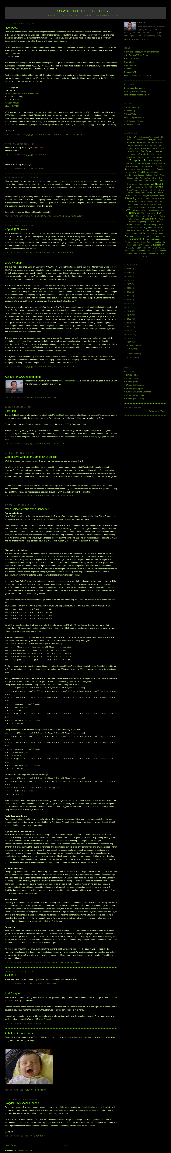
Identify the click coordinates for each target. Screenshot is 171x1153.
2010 (129, 327)
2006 (129, 342)
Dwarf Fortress (149, 169)
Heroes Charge (132, 190)
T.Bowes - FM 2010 (132, 107)
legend (143, 201)
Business (156, 148)
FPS (146, 181)
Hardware (158, 186)
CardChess (158, 151)
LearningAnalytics (133, 201)
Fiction (156, 175)
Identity (149, 193)
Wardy (155, 248)
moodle (143, 207)
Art (149, 143)
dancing (154, 163)
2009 (129, 330)
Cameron (130, 151)
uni (134, 245)
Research (131, 227)
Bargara (130, 145)
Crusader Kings (143, 163)
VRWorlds (141, 248)
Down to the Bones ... (85, 11)
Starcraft (154, 233)
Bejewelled (139, 145)
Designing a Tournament (134, 88)
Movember (151, 207)
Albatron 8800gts (12, 103)
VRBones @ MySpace (133, 388)
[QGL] (129, 137)
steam (161, 233)
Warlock (162, 248)
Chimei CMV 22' (12, 106)
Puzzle (151, 222)
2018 (129, 296)
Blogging (130, 148)
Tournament (77, 216)
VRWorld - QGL (131, 375)
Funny (161, 181)
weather (141, 251)
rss (155, 227)
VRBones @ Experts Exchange (137, 392)
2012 (129, 319)
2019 (129, 292)
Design (66, 216)
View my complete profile (137, 40)
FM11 (141, 181)
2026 (129, 269)
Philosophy (129, 216)
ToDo (157, 236)
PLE (150, 216)
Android (160, 140)
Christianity (143, 154)
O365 (142, 213)
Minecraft (153, 204)
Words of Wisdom (140, 254)
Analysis (58, 216)
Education (161, 169)
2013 (129, 315)
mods (136, 207)
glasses (137, 187)
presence (137, 219)
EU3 (162, 172)
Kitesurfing (130, 198)
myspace (92, 1104)
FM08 (129, 181)
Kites (162, 196)
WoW (162, 254)
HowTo (137, 193)
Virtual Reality (157, 245)
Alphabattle (141, 140)
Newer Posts (10, 1139)
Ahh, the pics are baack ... (20, 1027)
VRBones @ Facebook (134, 385)
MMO (160, 204)
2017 (129, 299)
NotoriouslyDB (130, 72)
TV (164, 242)
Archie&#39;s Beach (136, 142)
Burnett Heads (146, 148)
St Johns (135, 233)
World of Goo (153, 254)
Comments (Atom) (24, 1144)
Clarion (158, 154)
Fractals (153, 181)
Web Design (152, 251)
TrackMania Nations (132, 242)
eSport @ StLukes (16, 229)
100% (47, 66)
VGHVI (140, 245)
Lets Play (150, 201)
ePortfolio (155, 172)
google (144, 187)
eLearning (131, 172)
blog (161, 145)
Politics (162, 216)
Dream (133, 169)
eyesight (127, 175)
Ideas (143, 193)
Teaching (129, 236)
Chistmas (132, 154)
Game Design (144, 184)
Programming (149, 218)
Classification (131, 157)
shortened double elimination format (68, 181)
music (160, 207)
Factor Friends (130, 65)
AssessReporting (157, 143)
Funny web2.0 (132, 184)
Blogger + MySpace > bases (22, 1097)
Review (139, 227)
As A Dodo (11, 969)
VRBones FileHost (132, 378)
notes (162, 210)
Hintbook (152, 190)
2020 (129, 288)
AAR (135, 137)
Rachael (159, 222)
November (134, 354)
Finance (162, 175)
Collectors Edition (144, 157)
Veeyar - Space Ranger (134, 117)
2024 (129, 276)
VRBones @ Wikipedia (134, 395)
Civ (152, 154)
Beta (146, 145)
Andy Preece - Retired (133, 121)
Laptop (140, 198)
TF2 (137, 236)
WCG (73, 367)
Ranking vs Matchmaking (135, 91)
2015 (129, 307)
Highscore (143, 190)
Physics (138, 216)
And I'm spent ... (14, 987)
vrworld (85, 1101)
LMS (162, 201)
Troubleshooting (154, 242)
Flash (161, 178)
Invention (158, 192)
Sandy (160, 227)
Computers (77, 135)
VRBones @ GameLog (134, 399)
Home (66, 1139)
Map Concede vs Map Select (136, 95)
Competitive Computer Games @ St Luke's (31, 456)
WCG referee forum (66, 381)
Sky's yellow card (28, 350)
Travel (66, 367)
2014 (129, 311)
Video (147, 245)
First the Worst (145, 178)
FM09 (135, 181)
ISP (140, 196)
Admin (129, 140)
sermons (131, 230)
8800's (79, 50)
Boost (137, 148)
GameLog (157, 183)
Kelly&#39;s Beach (150, 196)
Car (137, 151)
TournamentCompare (152, 239)
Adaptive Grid (159, 137)
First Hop (10, 410)
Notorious (128, 69)
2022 (129, 284)
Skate (139, 230)
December (134, 345)
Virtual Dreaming (47, 1107)
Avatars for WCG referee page (23, 376)
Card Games (146, 151)
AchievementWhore (145, 137)
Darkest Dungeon (147, 166)
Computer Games (62, 135)
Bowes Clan (129, 371)
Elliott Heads (143, 172)
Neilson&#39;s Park (139, 210)
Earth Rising (129, 111)
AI (134, 139)
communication (158, 157)
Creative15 (129, 163)
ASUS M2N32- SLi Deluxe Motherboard (22, 94)
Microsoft (144, 204)
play (144, 216)
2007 (129, 338)
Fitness (155, 178)
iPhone (129, 196)
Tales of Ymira (130, 114)
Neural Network (154, 210)
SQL (128, 233)
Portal (130, 219)
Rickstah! (48, 1013)
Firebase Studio (132, 178)
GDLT (130, 186)
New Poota (11, 27)
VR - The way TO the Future (136, 55)
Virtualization (130, 248)
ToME (163, 236)
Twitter (129, 245)
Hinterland (160, 190)
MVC (128, 210)
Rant (144, 225)
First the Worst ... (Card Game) (137, 75)
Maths (136, 204)
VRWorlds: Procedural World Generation (141, 52)
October (132, 357)
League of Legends (159, 198)
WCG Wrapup (13, 262)
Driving (139, 169)
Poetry (156, 216)
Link (55, 977)
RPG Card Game (131, 58)
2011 (129, 323)
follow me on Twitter (157, 411)
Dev (127, 169)
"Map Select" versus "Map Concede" (27, 509)
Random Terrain (134, 225)
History (130, 193)
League (147, 198)
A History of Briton (132, 124)
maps (130, 204)
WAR (149, 248)
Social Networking (150, 230)
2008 (129, 334)
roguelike (148, 227)
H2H (150, 187)
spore (161, 230)
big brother (153, 145)
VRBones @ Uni (131, 382)
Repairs (160, 225)
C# (162, 149)
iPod (134, 196)
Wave (127, 251)
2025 (129, 272)
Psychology (143, 222)
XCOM (145, 256)
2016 (129, 303)
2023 (129, 280)
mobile (130, 207)
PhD (159, 213)
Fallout (148, 175)
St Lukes (57, 253)
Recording (152, 225)
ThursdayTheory (146, 236)
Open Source (150, 213)
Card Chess (129, 62)
